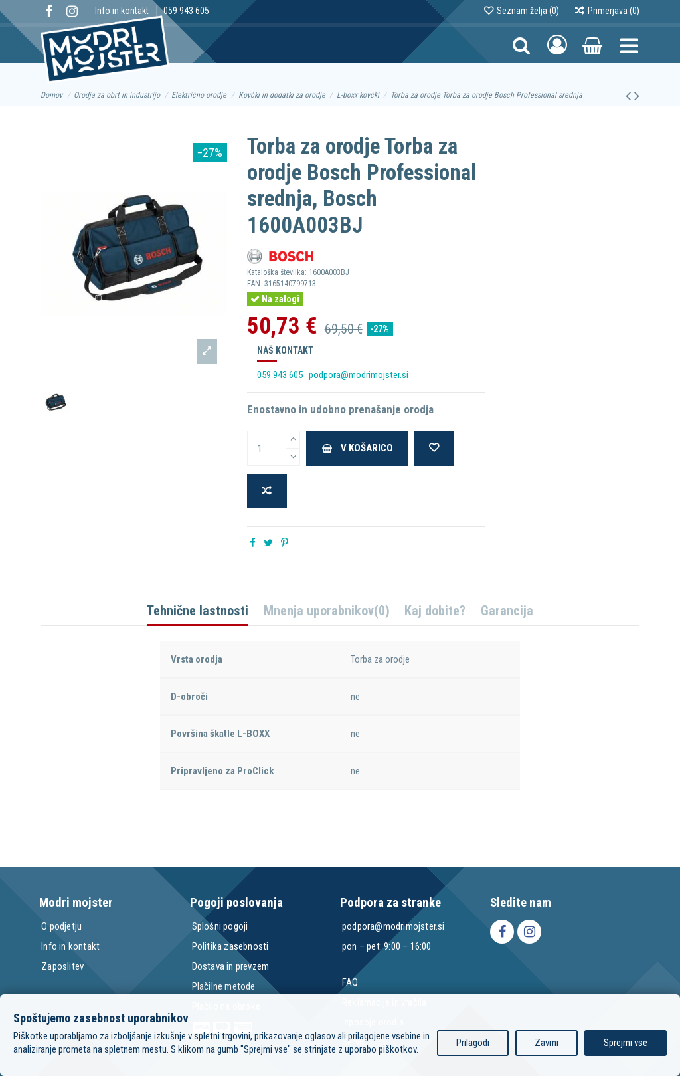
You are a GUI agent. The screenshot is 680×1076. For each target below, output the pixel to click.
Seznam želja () (522, 10)
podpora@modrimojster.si (358, 375)
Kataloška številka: (277, 272)
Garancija (507, 612)
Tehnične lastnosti (197, 612)
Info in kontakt (123, 10)
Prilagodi (472, 1043)
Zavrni (546, 1043)
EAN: (254, 283)
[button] (629, 45)
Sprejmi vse (625, 1043)
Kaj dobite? (435, 612)
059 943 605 (186, 10)
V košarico (357, 448)
